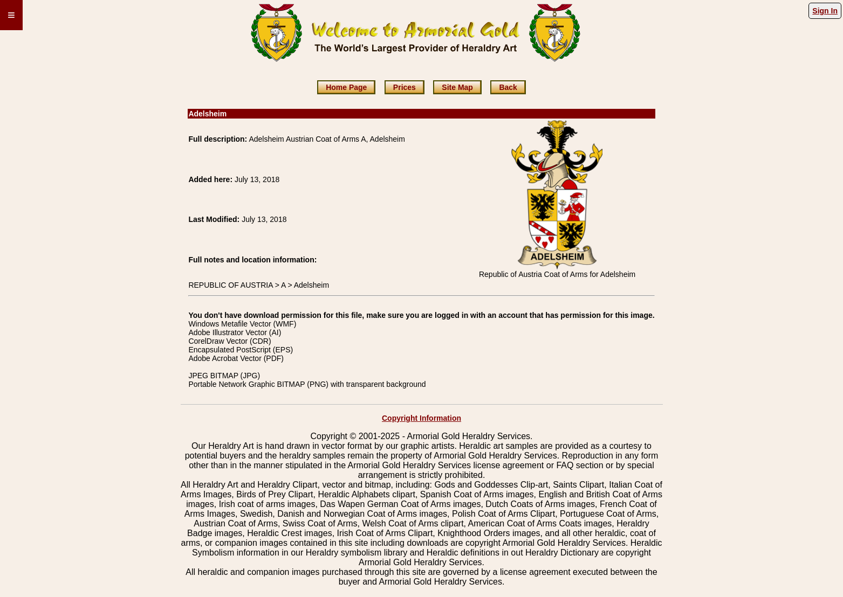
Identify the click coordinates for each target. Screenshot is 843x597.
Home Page (346, 87)
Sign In (825, 10)
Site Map (457, 87)
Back (508, 87)
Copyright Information (421, 418)
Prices (404, 87)
